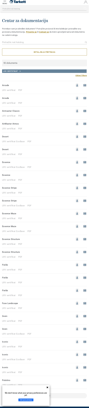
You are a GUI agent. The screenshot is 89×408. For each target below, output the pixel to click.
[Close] (44, 71)
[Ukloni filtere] (81, 75)
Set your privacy (26, 400)
